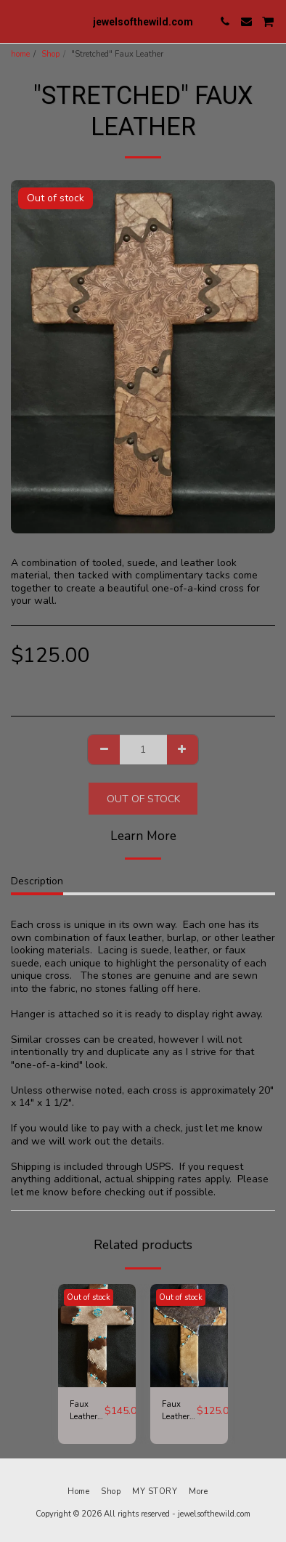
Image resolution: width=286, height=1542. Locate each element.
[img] (97, 1336)
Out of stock (143, 799)
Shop (50, 54)
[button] (16, 21)
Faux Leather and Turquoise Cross (179, 1411)
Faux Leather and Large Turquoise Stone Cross (87, 1411)
